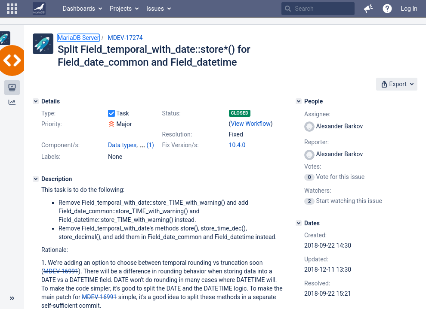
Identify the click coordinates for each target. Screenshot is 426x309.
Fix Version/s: (180, 145)
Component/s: (60, 145)
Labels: (50, 156)
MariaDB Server (78, 37)
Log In (409, 8)
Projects (121, 8)
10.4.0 (237, 145)
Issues (155, 8)
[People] (299, 101)
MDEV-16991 (60, 271)
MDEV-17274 (125, 37)
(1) (150, 145)
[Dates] (299, 223)
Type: (48, 113)
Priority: (51, 124)
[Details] (36, 101)
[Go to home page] (39, 8)
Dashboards (79, 8)
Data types (122, 145)
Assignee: (317, 114)
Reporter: (316, 142)
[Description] (36, 179)
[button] (12, 8)
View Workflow (251, 123)
